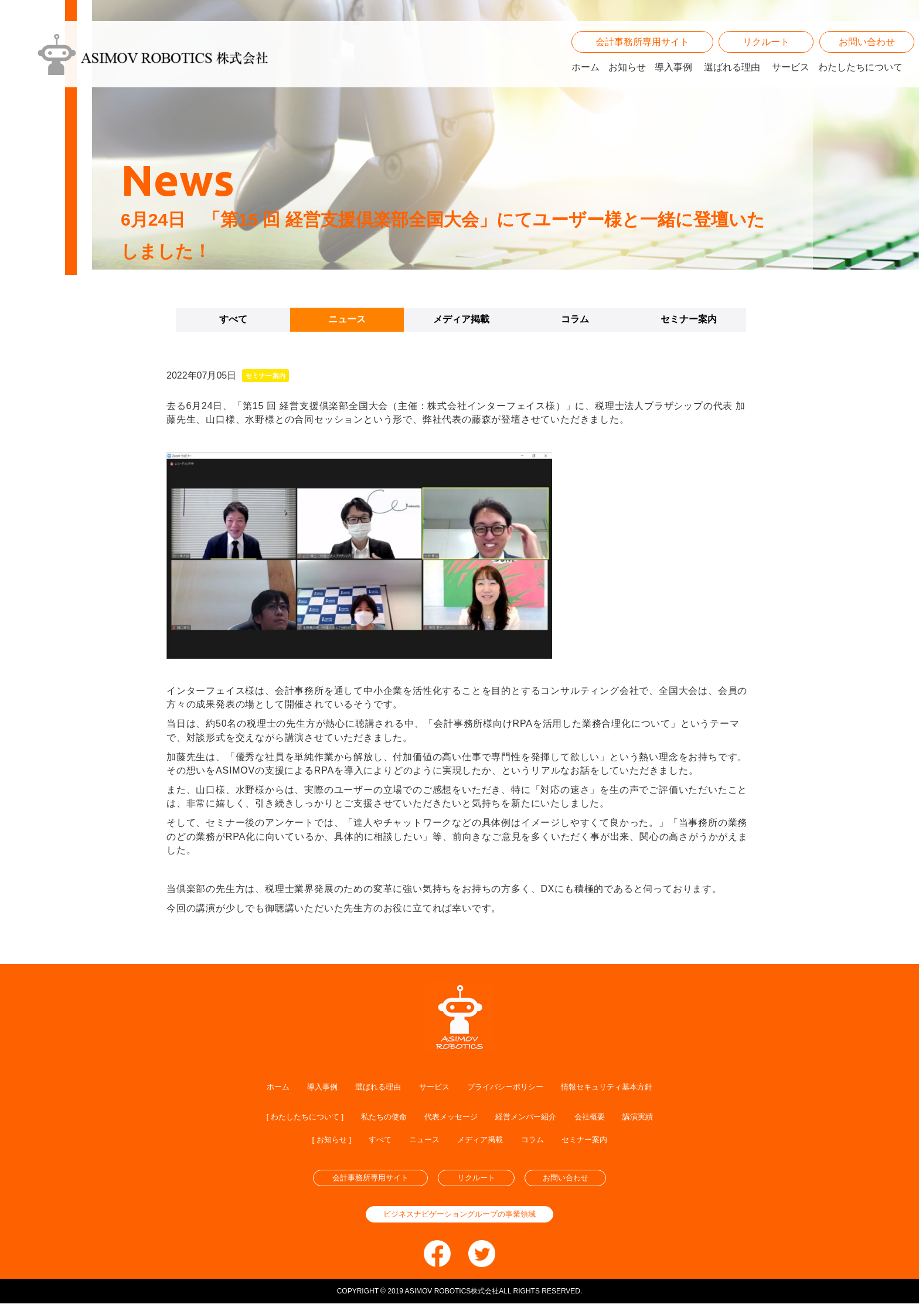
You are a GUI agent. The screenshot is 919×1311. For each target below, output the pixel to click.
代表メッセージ (451, 1118)
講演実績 (668, 1118)
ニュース (347, 319)
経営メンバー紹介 (539, 1118)
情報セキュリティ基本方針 (630, 1087)
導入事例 (673, 85)
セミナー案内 (689, 319)
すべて (233, 319)
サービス (790, 85)
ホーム (585, 85)
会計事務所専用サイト (642, 59)
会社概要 (613, 1118)
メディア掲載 (461, 319)
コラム (575, 319)
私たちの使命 (373, 1118)
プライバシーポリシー (509, 1087)
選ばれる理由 (732, 85)
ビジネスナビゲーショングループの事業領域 (459, 1222)
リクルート (766, 59)
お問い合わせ (867, 59)
